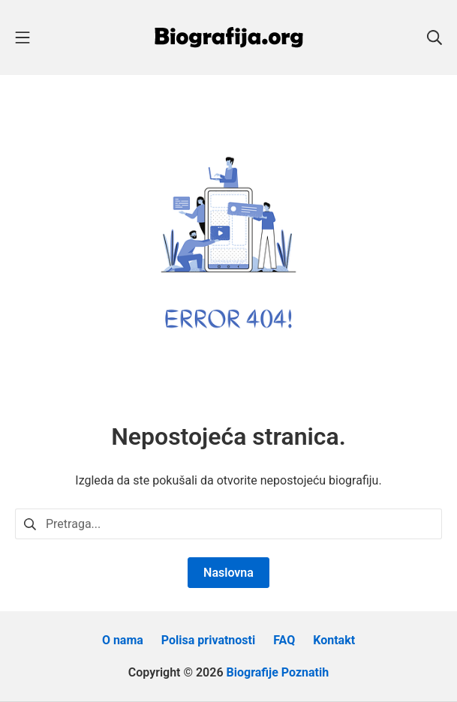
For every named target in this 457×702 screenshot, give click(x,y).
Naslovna (228, 573)
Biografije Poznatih (278, 672)
